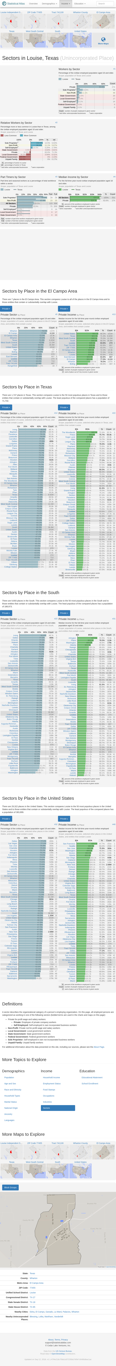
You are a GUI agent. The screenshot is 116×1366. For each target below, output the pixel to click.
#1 (114, 69)
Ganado (49, 1312)
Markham (49, 1316)
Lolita (41, 1316)
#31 (113, 619)
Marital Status (10, 1102)
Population (9, 1077)
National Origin (11, 1108)
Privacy (64, 1340)
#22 (113, 413)
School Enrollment (90, 1083)
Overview (33, 3)
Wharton (33, 1278)
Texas (32, 1273)
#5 (56, 314)
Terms (57, 1340)
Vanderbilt (58, 1316)
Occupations (48, 1096)
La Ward (57, 1312)
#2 (56, 123)
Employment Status (52, 1083)
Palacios (66, 1312)
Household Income (51, 1077)
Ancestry (8, 1114)
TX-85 (32, 1307)
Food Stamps (49, 1090)
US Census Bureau (64, 1351)
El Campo (40, 1312)
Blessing (33, 1316)
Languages (9, 1120)
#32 (55, 824)
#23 (55, 619)
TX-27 (32, 1297)
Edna (32, 1312)
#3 (56, 177)
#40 (113, 824)
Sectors (46, 1108)
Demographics (49, 3)
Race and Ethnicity (12, 1090)
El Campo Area (36, 1283)
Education (79, 3)
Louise (33, 1292)
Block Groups (10, 1187)
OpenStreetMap (58, 1354)
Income (65, 3)
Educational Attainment (92, 1077)
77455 (32, 1288)
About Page (99, 1047)
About (51, 1340)
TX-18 (32, 1302)
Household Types (12, 1096)
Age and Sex (10, 1083)
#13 (113, 314)
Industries (47, 1102)
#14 (55, 413)
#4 (114, 177)
